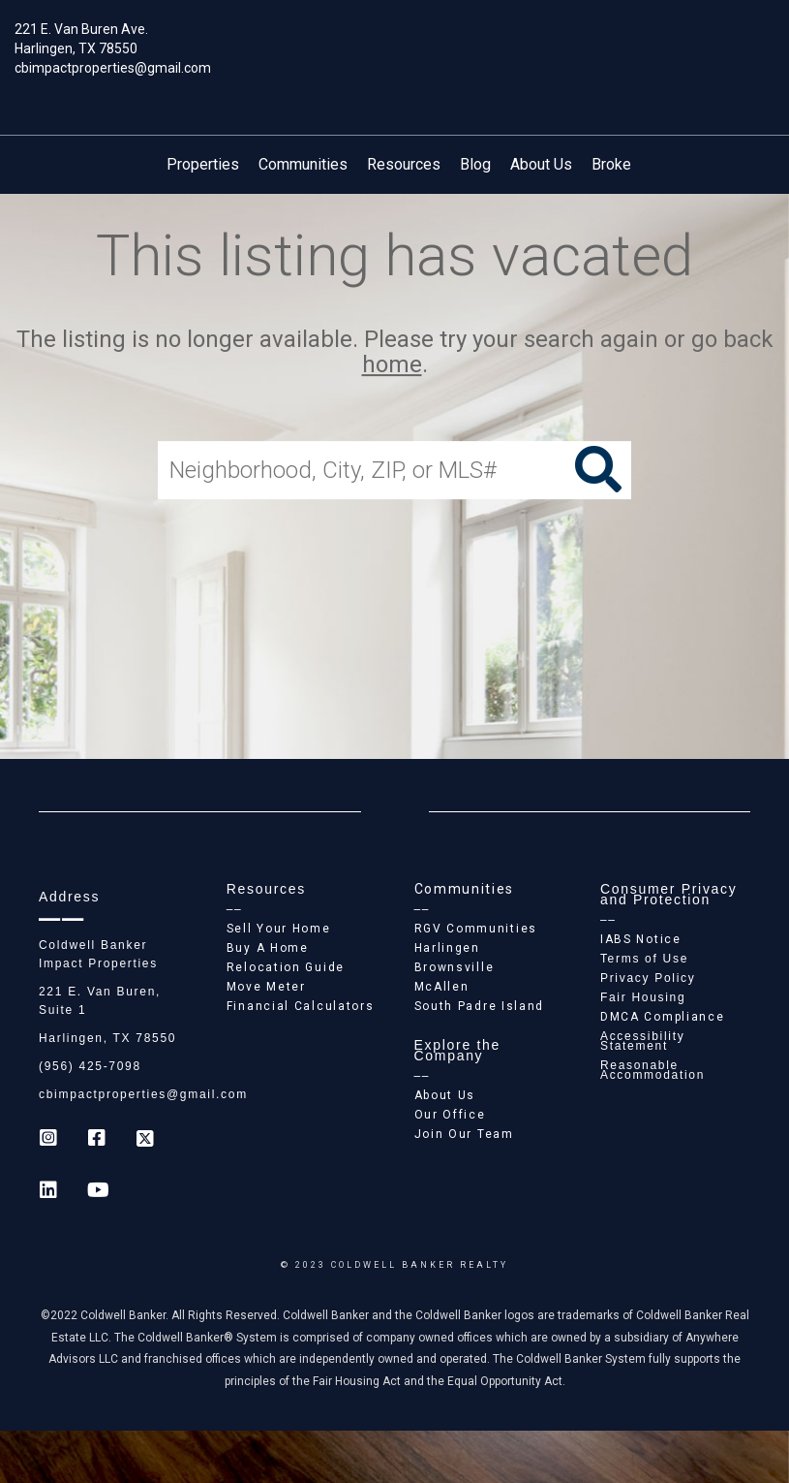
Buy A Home (268, 948)
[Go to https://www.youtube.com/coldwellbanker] (96, 1192)
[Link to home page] (395, 44)
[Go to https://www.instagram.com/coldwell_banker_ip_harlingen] (48, 1140)
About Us (541, 164)
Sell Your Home (279, 928)
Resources (403, 164)
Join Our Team (464, 1134)
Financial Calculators (301, 1006)
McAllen (442, 987)
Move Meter (266, 987)
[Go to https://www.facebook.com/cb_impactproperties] (96, 1140)
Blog (475, 164)
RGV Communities (476, 928)
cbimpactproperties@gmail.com (113, 68)
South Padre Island (479, 1006)
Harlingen (447, 948)
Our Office (450, 1114)
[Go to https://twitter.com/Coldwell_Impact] (145, 1140)
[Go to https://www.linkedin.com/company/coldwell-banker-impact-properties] (48, 1192)
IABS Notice (641, 939)
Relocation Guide (286, 967)
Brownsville (454, 967)
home (392, 365)
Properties (203, 164)
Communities (303, 164)
